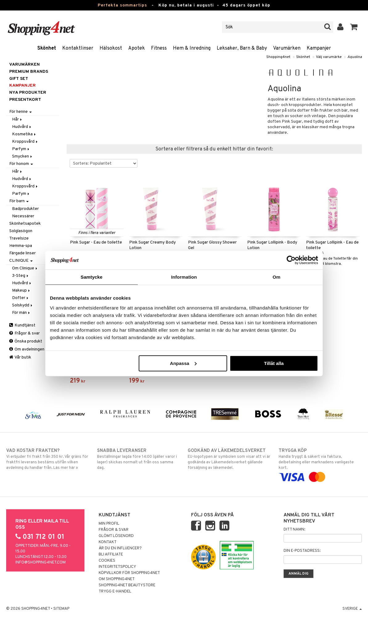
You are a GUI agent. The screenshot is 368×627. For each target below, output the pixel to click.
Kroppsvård (25, 141)
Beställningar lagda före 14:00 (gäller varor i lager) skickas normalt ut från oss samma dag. (138, 459)
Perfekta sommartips (122, 5)
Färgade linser (22, 253)
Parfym (21, 149)
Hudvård (22, 126)
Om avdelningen (26, 349)
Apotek (136, 48)
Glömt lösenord (116, 536)
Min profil (109, 523)
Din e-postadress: (302, 550)
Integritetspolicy (117, 566)
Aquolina (354, 57)
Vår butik (20, 357)
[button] (354, 27)
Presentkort (25, 99)
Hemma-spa (20, 245)
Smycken (22, 156)
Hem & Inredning (192, 48)
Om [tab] (276, 277)
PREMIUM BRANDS (28, 71)
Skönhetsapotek (25, 223)
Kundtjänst (22, 325)
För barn (19, 201)
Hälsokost (111, 48)
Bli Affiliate (111, 554)
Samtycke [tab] (92, 277)
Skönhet (46, 48)
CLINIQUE (21, 260)
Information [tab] (184, 277)
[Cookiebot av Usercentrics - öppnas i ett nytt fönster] (291, 260)
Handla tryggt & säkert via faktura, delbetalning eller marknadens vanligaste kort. (320, 464)
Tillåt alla (274, 363)
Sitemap (61, 608)
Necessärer (23, 216)
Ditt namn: (294, 529)
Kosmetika (24, 134)
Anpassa (183, 363)
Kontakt (108, 542)
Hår (17, 119)
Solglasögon (20, 231)
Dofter (20, 298)
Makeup (21, 290)
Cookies (107, 560)
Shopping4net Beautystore (127, 585)
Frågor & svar (24, 333)
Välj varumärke (328, 57)
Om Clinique (25, 268)
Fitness (159, 48)
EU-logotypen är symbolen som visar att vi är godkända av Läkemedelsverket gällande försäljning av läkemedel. (229, 459)
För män (21, 312)
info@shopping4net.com (40, 562)
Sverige (352, 608)
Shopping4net (278, 57)
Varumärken (287, 48)
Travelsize (19, 238)
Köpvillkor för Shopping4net (129, 573)
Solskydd (22, 305)
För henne (20, 111)
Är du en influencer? (120, 548)
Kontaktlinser (77, 48)
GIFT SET (18, 78)
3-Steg (20, 275)
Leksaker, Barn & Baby (242, 48)
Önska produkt (25, 341)
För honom (21, 163)
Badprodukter (25, 208)
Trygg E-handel (115, 591)
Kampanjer (319, 48)
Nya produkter (27, 92)
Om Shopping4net (117, 579)
